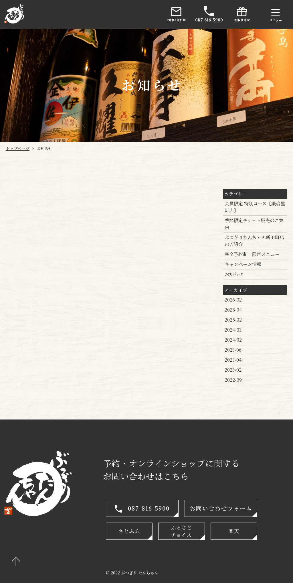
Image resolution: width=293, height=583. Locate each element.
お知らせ (234, 274)
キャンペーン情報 (243, 264)
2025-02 (233, 319)
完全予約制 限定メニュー (252, 254)
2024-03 (233, 329)
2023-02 (233, 370)
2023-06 (233, 349)
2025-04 (233, 309)
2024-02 (233, 339)
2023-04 (233, 360)
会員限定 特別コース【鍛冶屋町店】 (255, 207)
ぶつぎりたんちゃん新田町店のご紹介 (254, 240)
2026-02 (233, 299)
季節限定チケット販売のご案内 (254, 224)
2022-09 (233, 380)
